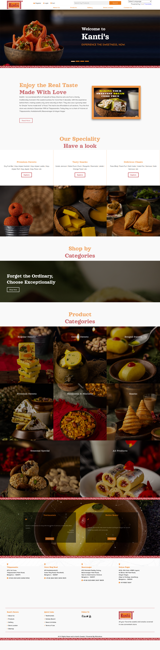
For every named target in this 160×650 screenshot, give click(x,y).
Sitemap (10, 629)
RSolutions (98, 636)
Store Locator (108, 8)
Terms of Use (49, 625)
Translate (146, 4)
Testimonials (49, 616)
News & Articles (50, 622)
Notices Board (49, 619)
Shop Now (13, 290)
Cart (54, 3)
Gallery (90, 8)
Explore (26, 175)
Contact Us (128, 8)
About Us (56, 8)
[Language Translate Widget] (139, 1)
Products (73, 8)
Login (46, 3)
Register (38, 3)
